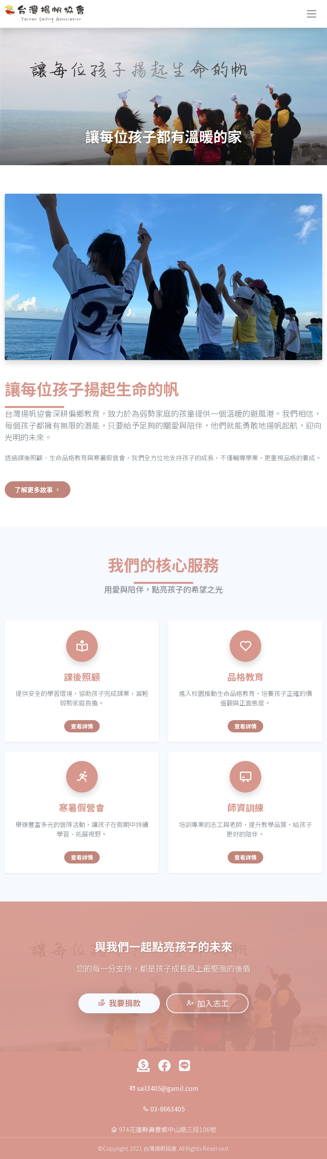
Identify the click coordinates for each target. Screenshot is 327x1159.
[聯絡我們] (184, 1065)
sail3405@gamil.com (167, 1088)
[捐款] (143, 1065)
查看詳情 (82, 726)
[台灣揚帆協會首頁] (44, 14)
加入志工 (207, 1003)
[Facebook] (164, 1065)
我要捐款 (119, 1002)
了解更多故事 (38, 489)
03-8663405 (167, 1108)
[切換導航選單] (311, 13)
